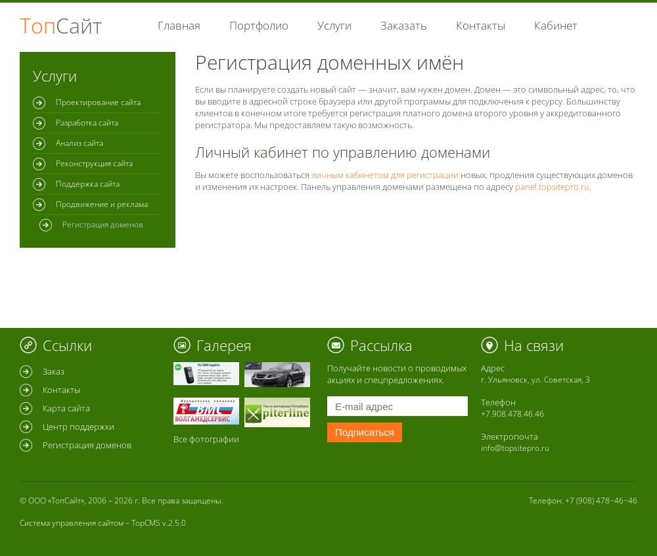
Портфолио (258, 25)
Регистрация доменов (87, 445)
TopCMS (145, 522)
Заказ (53, 371)
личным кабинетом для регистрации (385, 175)
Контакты (480, 25)
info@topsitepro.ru (515, 447)
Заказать (403, 25)
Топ (61, 25)
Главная (179, 25)
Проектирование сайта (98, 102)
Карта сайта (66, 408)
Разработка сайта (87, 122)
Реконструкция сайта (94, 163)
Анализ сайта (79, 143)
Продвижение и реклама (102, 204)
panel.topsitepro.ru (552, 187)
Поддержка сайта (88, 183)
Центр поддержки (78, 426)
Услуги (334, 25)
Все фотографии (206, 439)
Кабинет (556, 25)
